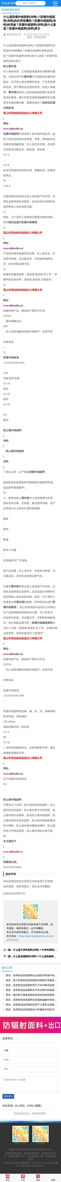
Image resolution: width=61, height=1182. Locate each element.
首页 (7, 1178)
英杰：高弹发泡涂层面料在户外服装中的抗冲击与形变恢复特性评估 (32, 1009)
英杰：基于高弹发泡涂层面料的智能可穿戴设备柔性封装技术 (32, 980)
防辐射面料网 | (24, 1165)
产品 (22, 1178)
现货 (38, 1178)
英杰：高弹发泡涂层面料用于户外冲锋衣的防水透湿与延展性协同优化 (32, 985)
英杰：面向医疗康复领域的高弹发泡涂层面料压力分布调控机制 (32, 994)
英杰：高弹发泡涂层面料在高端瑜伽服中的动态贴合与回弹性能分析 (32, 999)
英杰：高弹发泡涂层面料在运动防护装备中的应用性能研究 (32, 975)
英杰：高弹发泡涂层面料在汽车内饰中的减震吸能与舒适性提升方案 (32, 990)
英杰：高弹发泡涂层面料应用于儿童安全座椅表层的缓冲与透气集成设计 (32, 1004)
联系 (53, 1178)
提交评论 (8, 1098)
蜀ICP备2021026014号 (32, 1168)
